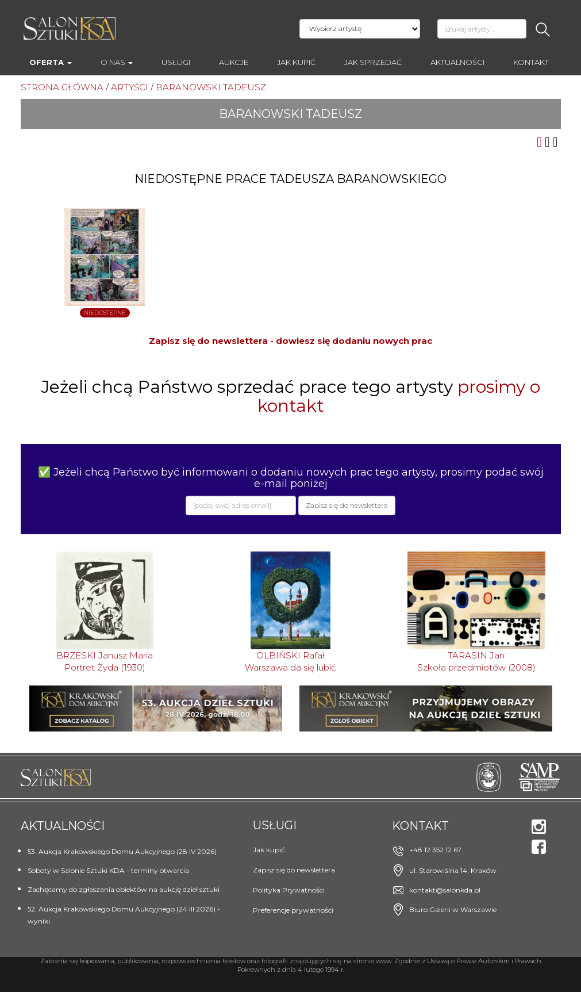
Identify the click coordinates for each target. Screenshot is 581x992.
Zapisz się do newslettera (294, 869)
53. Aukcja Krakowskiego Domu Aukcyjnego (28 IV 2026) (122, 851)
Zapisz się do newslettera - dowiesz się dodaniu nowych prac (290, 340)
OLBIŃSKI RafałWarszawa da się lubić (290, 661)
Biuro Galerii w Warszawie (453, 909)
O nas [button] (117, 62)
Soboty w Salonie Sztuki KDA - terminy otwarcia (108, 870)
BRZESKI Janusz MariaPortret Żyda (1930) (104, 661)
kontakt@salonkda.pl (444, 890)
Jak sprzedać (373, 62)
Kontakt (531, 62)
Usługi (175, 62)
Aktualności (457, 62)
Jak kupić (296, 62)
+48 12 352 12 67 (435, 849)
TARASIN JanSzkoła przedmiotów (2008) (476, 661)
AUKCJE (233, 62)
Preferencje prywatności (293, 910)
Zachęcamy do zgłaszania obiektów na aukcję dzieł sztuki (124, 889)
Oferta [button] (50, 62)
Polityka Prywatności (289, 890)
